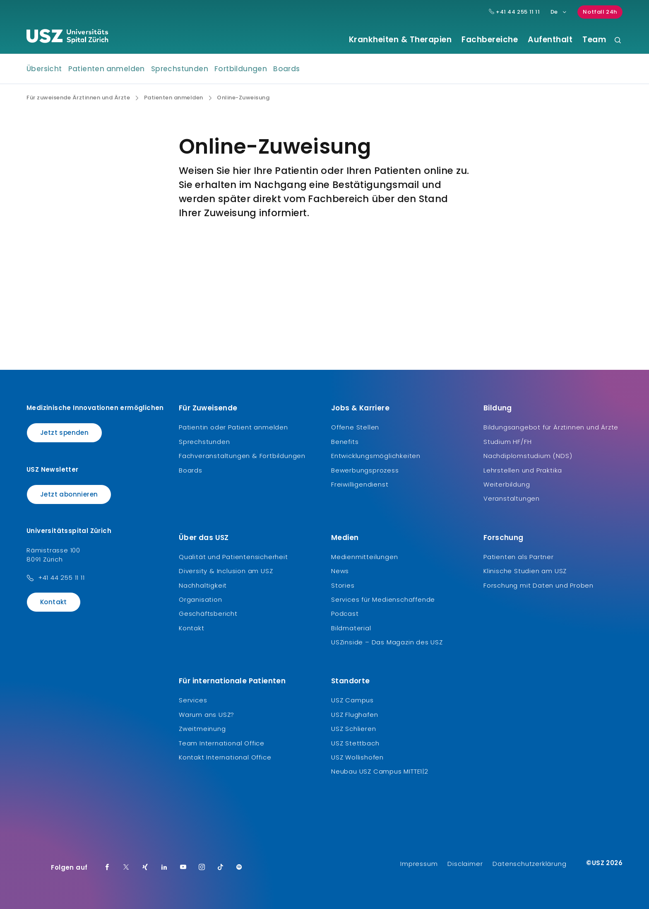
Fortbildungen (240, 69)
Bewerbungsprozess (365, 470)
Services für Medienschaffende (383, 599)
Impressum (418, 863)
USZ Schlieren (353, 728)
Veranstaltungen (511, 498)
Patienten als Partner (518, 556)
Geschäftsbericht (208, 613)
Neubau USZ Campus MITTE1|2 (379, 771)
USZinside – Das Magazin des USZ (387, 642)
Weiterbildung (506, 484)
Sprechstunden (179, 69)
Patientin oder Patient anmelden (233, 427)
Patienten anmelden (106, 69)
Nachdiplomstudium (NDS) (527, 455)
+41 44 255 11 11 (61, 577)
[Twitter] (126, 867)
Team (594, 39)
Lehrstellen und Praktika (522, 470)
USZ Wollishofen (357, 757)
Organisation (200, 599)
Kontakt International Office (225, 757)
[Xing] (145, 867)
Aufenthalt (550, 39)
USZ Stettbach (355, 743)
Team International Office (221, 743)
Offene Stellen (355, 427)
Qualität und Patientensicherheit (233, 556)
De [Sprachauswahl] (558, 12)
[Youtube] (183, 867)
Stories (343, 585)
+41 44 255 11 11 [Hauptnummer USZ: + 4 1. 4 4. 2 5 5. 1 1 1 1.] (514, 12)
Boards (286, 69)
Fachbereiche (490, 39)
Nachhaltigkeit (203, 585)
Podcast (345, 613)
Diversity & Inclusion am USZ (226, 571)
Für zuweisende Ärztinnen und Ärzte (78, 97)
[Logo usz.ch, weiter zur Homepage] (67, 38)
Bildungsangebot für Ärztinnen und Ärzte (550, 427)
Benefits (344, 441)
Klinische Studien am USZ (525, 571)
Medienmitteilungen (364, 556)
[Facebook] (107, 867)
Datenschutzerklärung (529, 863)
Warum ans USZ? (206, 714)
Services (193, 700)
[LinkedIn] (164, 867)
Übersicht (44, 69)
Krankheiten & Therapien (400, 39)
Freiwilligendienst (359, 484)
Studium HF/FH (507, 441)
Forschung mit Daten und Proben (538, 585)
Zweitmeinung (202, 728)
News (340, 571)
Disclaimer (465, 863)
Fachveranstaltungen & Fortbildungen (242, 455)
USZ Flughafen (354, 714)
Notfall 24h (600, 12)
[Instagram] (202, 867)
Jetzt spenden (64, 432)
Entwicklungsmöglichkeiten (376, 455)
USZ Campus (352, 700)
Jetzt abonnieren (69, 494)
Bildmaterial (351, 628)
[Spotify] (239, 867)
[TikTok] (221, 867)
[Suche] (618, 40)
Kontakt (53, 602)
